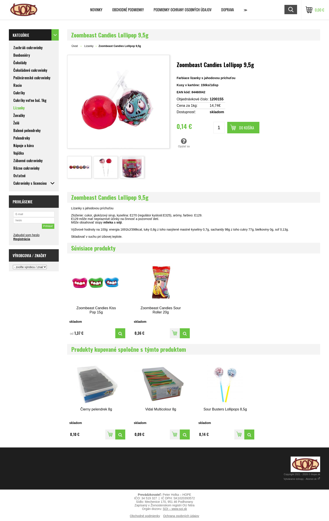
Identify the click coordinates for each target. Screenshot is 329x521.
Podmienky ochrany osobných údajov (183, 9)
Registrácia (21, 239)
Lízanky (88, 46)
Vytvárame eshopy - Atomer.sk (302, 479)
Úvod (75, 46)
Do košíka (246, 127)
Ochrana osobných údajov (181, 516)
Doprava (227, 9)
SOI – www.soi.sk (175, 509)
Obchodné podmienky (128, 9)
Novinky (96, 9)
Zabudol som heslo (26, 235)
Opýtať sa (184, 143)
